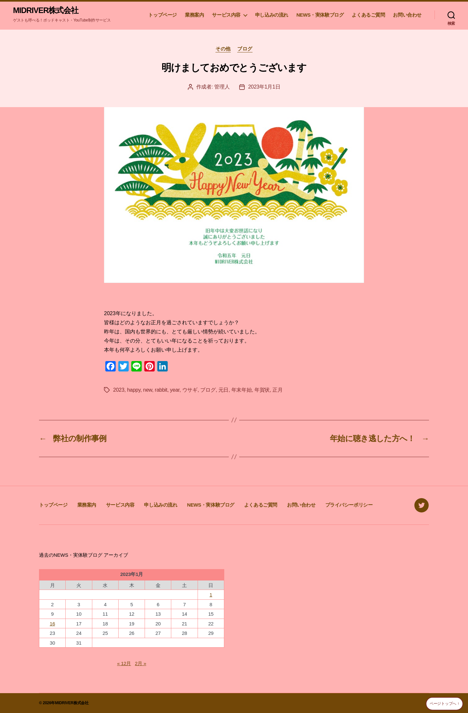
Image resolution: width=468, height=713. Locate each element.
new (147, 390)
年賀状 (262, 390)
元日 (223, 390)
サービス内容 (226, 15)
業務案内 (194, 15)
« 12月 (124, 663)
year (174, 390)
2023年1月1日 (264, 87)
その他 (223, 48)
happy (133, 390)
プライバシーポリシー (349, 505)
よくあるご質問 (368, 15)
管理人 (221, 87)
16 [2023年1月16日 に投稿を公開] (52, 623)
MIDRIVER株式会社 (45, 10)
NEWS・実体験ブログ (320, 15)
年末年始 (241, 390)
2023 (118, 390)
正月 (277, 390)
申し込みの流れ (271, 15)
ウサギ (190, 390)
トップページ (162, 15)
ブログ (245, 48)
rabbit (161, 390)
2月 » (140, 663)
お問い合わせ (407, 15)
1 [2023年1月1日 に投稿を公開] (211, 594)
